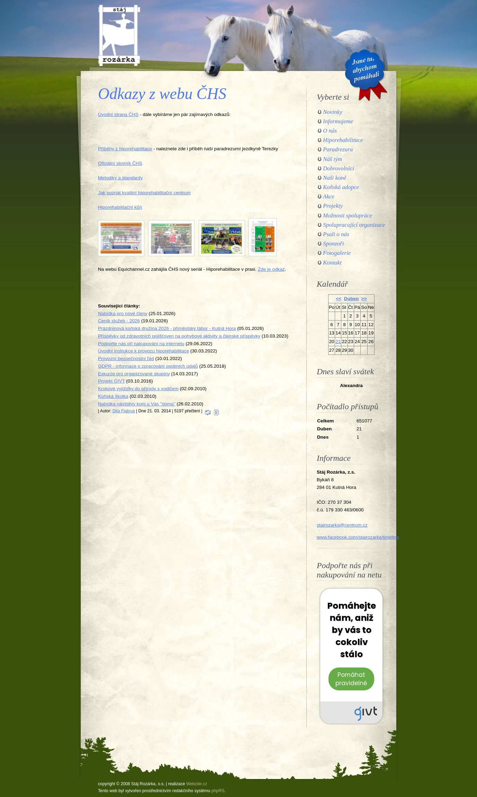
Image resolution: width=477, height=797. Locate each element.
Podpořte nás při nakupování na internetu (141, 343)
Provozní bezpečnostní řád (126, 358)
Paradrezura (338, 149)
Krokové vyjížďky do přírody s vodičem (138, 388)
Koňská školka (113, 396)
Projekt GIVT (111, 381)
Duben (351, 298)
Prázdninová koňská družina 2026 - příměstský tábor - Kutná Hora (167, 328)
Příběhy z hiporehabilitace (125, 148)
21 (338, 341)
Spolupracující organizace (354, 225)
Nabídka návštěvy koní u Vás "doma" (137, 403)
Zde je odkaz (271, 269)
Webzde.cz (196, 783)
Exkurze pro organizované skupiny (134, 373)
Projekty (333, 206)
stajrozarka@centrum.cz (342, 525)
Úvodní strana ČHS (118, 114)
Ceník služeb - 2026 (119, 320)
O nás (330, 130)
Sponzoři (333, 243)
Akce (328, 196)
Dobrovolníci (338, 168)
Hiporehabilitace (343, 140)
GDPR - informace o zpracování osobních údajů (148, 366)
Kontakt (332, 262)
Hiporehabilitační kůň (120, 207)
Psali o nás (336, 234)
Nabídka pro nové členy (122, 313)
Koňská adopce (341, 187)
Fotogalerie (337, 253)
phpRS (218, 790)
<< (338, 298)
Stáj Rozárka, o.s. (119, 35)
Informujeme (338, 121)
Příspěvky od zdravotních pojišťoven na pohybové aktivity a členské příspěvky (179, 336)
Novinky (332, 112)
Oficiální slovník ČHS (120, 163)
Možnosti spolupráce (347, 215)
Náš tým (332, 159)
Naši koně (334, 177)
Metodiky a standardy (120, 177)
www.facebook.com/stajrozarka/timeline (358, 537)
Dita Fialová (123, 411)
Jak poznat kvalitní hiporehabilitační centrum (144, 192)
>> (364, 298)
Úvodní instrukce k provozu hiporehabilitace (143, 350)
